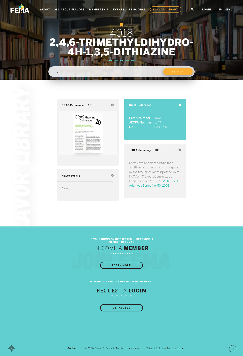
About (45, 9)
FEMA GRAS (137, 9)
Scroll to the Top (232, 348)
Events (118, 9)
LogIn (206, 9)
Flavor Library (165, 9)
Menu (226, 9)
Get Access (122, 307)
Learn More (121, 265)
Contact (72, 348)
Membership (99, 9)
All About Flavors (69, 9)
